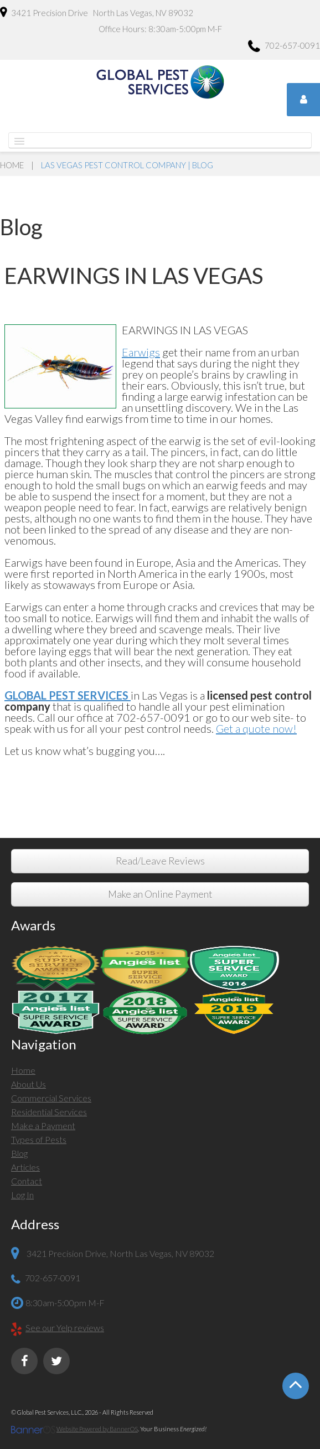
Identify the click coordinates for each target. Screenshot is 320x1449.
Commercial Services (51, 1098)
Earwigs (141, 352)
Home (12, 165)
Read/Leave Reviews (160, 861)
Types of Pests (38, 1139)
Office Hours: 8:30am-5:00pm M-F (160, 29)
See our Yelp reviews (64, 1327)
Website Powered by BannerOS (97, 1428)
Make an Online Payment (160, 894)
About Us (28, 1084)
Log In (22, 1194)
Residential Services (49, 1111)
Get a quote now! (256, 728)
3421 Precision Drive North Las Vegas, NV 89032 (96, 12)
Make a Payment (43, 1125)
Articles (25, 1167)
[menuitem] (160, 1072)
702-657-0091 (284, 47)
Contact (26, 1181)
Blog (19, 1153)
